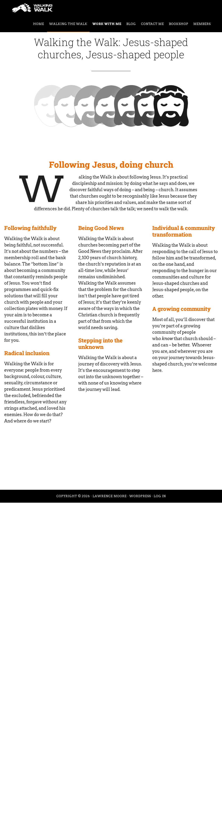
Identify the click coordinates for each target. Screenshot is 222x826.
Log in (160, 496)
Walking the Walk (47, 8)
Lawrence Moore (110, 496)
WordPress (140, 496)
